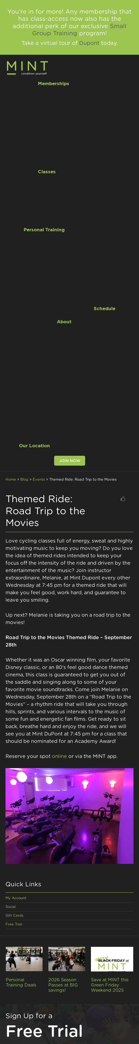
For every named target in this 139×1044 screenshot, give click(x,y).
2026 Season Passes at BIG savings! (63, 985)
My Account (15, 898)
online (59, 756)
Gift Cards (14, 916)
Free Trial (13, 924)
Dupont (89, 43)
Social (10, 907)
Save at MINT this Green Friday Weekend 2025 (110, 985)
